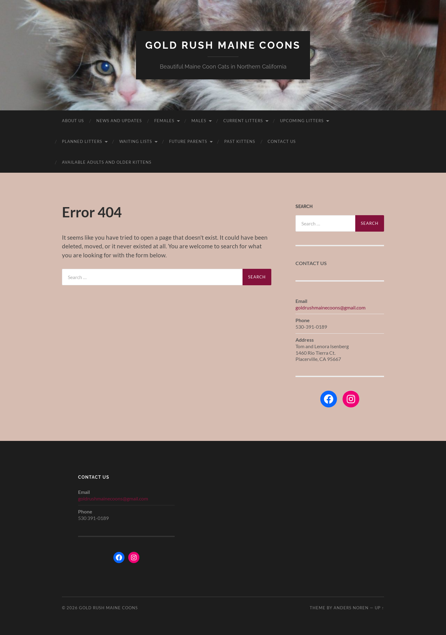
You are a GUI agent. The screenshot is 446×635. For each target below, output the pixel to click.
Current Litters (243, 120)
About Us (73, 120)
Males (198, 120)
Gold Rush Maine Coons (223, 45)
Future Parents (188, 141)
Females (164, 120)
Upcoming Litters (302, 120)
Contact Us (282, 141)
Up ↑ (379, 607)
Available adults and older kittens (106, 162)
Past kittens (239, 141)
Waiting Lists (135, 141)
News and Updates (119, 120)
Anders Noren (351, 607)
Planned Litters (82, 141)
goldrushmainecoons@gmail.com (330, 307)
